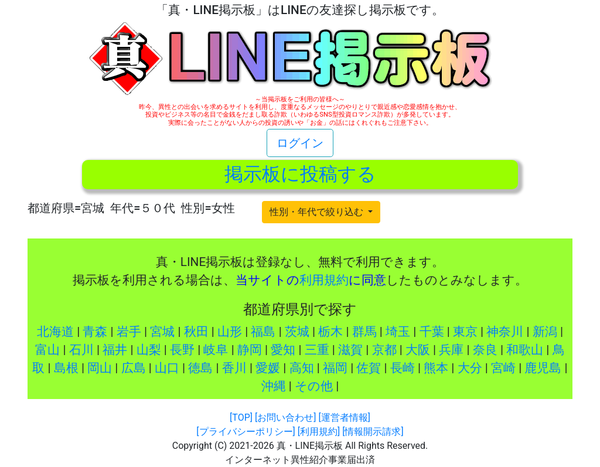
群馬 (364, 332)
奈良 (485, 350)
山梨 (149, 350)
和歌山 (524, 350)
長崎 (402, 368)
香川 (234, 368)
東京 (465, 332)
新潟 (545, 332)
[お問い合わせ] (285, 417)
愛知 (283, 350)
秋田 (196, 332)
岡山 (99, 368)
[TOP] (241, 417)
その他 (314, 386)
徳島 (200, 368)
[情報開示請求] (372, 431)
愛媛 (267, 368)
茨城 (297, 332)
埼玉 (398, 332)
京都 (384, 350)
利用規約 (324, 280)
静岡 (249, 350)
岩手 (129, 332)
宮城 (162, 332)
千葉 (432, 332)
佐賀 (368, 368)
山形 (229, 332)
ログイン (300, 143)
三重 (317, 350)
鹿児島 (542, 368)
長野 (182, 350)
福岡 (335, 368)
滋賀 (350, 350)
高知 (301, 368)
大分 (470, 368)
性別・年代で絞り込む (318, 211)
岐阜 (215, 350)
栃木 (330, 332)
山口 (167, 368)
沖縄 (273, 386)
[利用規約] (319, 431)
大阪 (417, 350)
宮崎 (503, 368)
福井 (115, 350)
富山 (47, 350)
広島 (133, 368)
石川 (81, 350)
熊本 (436, 368)
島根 (66, 368)
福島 (263, 332)
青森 (95, 332)
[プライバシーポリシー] (245, 431)
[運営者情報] (344, 417)
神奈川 (504, 332)
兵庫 (451, 350)
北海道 (55, 332)
